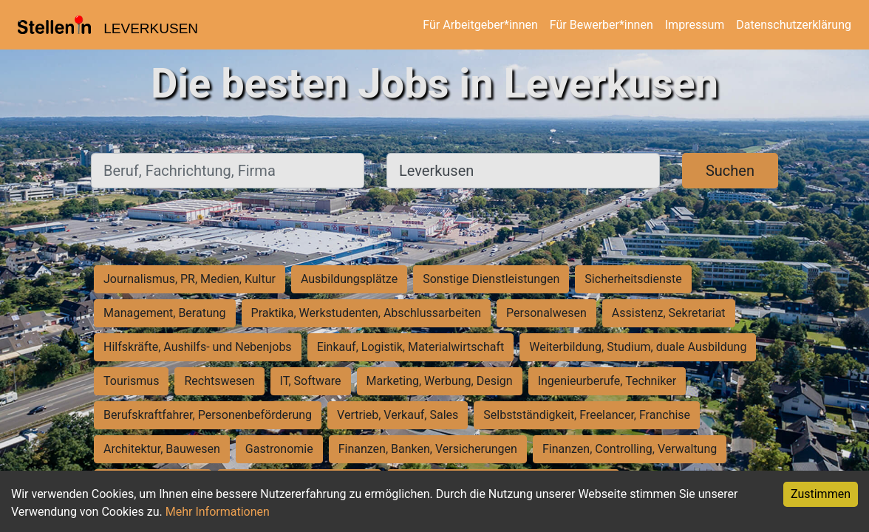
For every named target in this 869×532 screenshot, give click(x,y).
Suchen (730, 171)
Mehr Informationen (218, 512)
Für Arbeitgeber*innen (480, 25)
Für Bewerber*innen (601, 25)
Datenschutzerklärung (793, 25)
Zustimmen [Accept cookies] (821, 494)
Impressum (695, 25)
